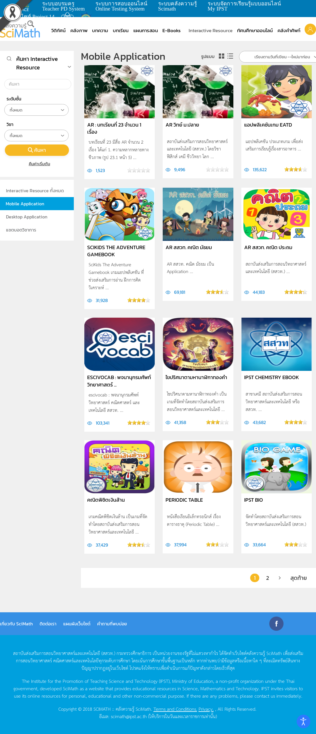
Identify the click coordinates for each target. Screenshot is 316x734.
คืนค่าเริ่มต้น (37, 163)
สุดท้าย (298, 578)
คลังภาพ (78, 30)
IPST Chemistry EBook (271, 377)
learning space (22, 6)
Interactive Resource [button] (211, 30)
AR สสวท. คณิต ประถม (268, 247)
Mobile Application (25, 203)
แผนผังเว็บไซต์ (76, 623)
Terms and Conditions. (175, 708)
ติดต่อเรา (48, 623)
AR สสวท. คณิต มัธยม (189, 247)
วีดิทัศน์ (58, 30)
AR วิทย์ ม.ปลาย (182, 125)
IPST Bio (253, 500)
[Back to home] (20, 29)
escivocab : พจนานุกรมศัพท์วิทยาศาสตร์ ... (119, 380)
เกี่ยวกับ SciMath (16, 623)
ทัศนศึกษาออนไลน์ (255, 30)
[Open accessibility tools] (303, 721)
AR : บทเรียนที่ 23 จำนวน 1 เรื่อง (114, 128)
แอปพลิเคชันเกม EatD (268, 125)
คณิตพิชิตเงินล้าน (106, 500)
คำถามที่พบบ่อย (112, 623)
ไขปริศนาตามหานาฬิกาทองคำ (196, 377)
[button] (310, 29)
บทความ (100, 30)
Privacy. (206, 708)
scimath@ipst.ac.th (129, 716)
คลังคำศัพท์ (289, 30)
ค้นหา (37, 150)
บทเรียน (121, 30)
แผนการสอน (145, 30)
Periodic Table (184, 500)
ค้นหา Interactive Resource (37, 63)
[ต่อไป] (279, 578)
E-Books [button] (171, 30)
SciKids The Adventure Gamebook (116, 250)
